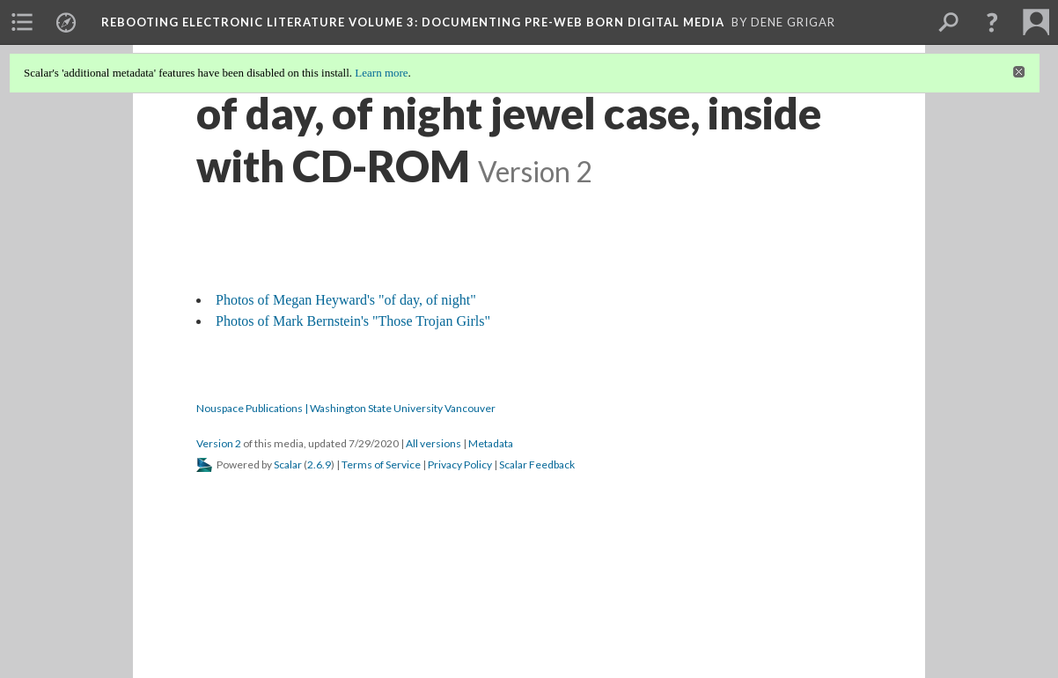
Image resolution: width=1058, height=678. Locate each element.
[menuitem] (22, 22)
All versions (433, 443)
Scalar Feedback (537, 464)
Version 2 (218, 443)
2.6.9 (319, 464)
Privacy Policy (460, 464)
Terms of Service (381, 464)
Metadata (490, 443)
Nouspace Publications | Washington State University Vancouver (346, 408)
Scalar (288, 464)
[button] (992, 22)
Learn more (381, 72)
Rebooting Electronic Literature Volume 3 (412, 22)
